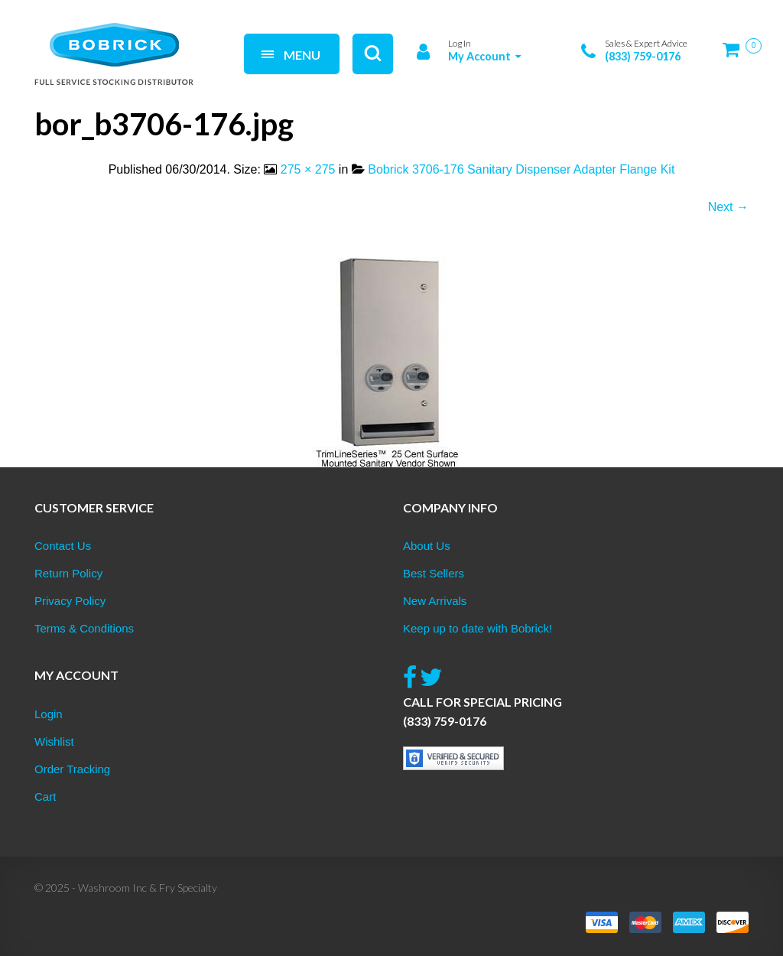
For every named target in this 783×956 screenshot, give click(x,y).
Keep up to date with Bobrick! (477, 628)
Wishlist (54, 741)
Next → (728, 206)
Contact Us (62, 545)
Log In (459, 43)
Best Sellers (433, 573)
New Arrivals (434, 600)
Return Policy (68, 573)
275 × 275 (308, 169)
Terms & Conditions (84, 628)
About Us (426, 545)
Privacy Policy (70, 600)
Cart (45, 796)
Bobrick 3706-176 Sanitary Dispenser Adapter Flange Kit (521, 169)
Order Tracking (72, 769)
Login (48, 713)
